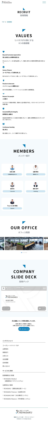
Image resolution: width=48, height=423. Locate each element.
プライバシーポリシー (29, 417)
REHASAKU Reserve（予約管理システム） (17, 399)
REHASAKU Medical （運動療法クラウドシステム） (14, 380)
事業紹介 (5, 352)
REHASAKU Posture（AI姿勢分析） (15, 392)
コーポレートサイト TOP (11, 345)
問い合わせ (6, 366)
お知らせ (5, 356)
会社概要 (5, 359)
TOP (3, 22)
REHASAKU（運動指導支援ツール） (15, 388)
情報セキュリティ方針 (18, 417)
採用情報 (9, 22)
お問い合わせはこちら (24, 329)
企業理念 (5, 349)
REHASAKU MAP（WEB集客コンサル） (16, 395)
